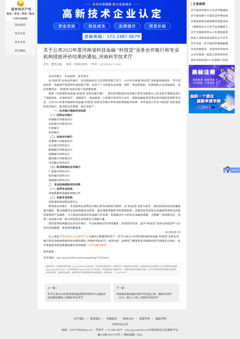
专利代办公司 (120, 324)
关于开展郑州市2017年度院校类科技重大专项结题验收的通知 (212, 32)
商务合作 (128, 318)
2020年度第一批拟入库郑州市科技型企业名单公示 (212, 54)
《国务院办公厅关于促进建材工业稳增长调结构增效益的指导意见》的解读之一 (212, 26)
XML (139, 334)
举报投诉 (111, 318)
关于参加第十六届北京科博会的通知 (212, 15)
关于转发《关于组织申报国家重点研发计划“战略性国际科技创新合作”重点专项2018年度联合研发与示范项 (212, 43)
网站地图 (129, 334)
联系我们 (95, 318)
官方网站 (20, 50)
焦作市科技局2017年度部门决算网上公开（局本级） (212, 60)
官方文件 (20, 42)
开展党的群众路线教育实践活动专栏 (212, 21)
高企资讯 (20, 24)
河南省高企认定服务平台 (73, 236)
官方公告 (20, 33)
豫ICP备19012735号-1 (110, 334)
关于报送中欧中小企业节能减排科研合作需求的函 (212, 10)
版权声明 (161, 318)
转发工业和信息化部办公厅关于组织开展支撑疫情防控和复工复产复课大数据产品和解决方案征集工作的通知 (212, 37)
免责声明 (144, 318)
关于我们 (79, 318)
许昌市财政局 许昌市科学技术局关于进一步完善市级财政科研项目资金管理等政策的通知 (212, 49)
